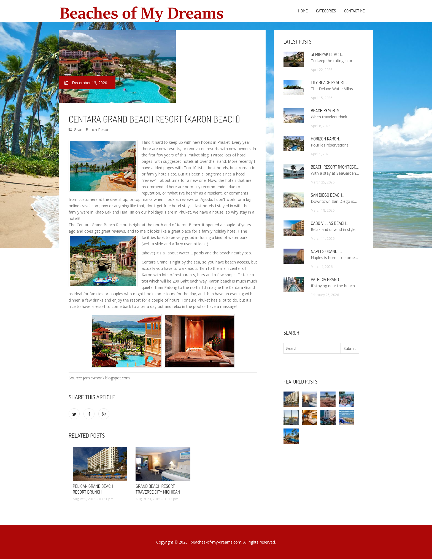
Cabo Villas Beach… (329, 223)
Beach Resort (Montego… (334, 167)
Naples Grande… (326, 251)
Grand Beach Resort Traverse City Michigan (158, 489)
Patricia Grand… (326, 279)
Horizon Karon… (326, 139)
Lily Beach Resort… (329, 82)
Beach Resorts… (326, 110)
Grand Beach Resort (89, 129)
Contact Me (354, 11)
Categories (326, 11)
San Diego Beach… (327, 195)
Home (303, 11)
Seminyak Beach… (327, 54)
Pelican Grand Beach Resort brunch (93, 489)
